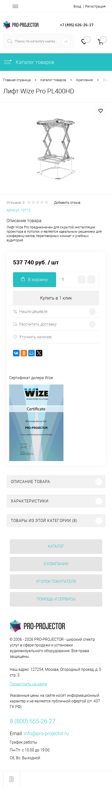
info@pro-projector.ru (46, 733)
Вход (77, 6)
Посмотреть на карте (28, 684)
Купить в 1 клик (56, 298)
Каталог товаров (28, 62)
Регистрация (95, 6)
